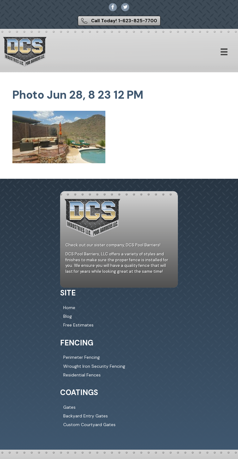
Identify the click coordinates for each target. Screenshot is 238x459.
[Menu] (224, 52)
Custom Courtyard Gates (89, 424)
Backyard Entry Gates (85, 416)
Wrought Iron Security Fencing (94, 366)
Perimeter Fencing (81, 357)
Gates (69, 407)
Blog (67, 316)
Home (69, 307)
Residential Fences (82, 375)
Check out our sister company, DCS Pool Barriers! (113, 245)
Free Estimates (78, 325)
